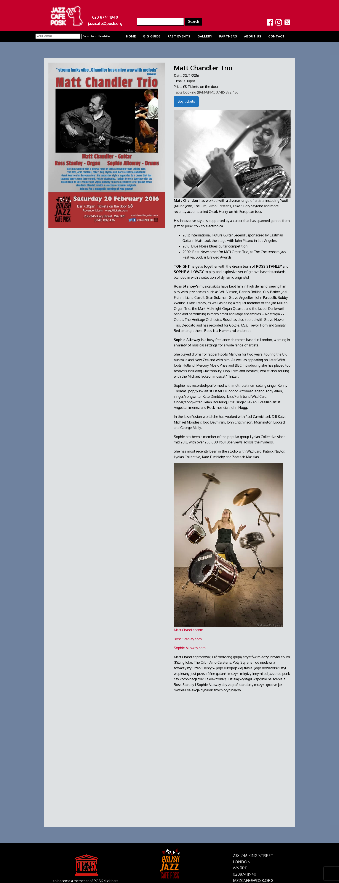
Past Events (179, 36)
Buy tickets (186, 101)
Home (131, 36)
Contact (276, 36)
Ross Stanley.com (188, 639)
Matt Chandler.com (188, 630)
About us (252, 36)
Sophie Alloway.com (190, 648)
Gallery (204, 36)
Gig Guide (152, 36)
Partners (228, 36)
